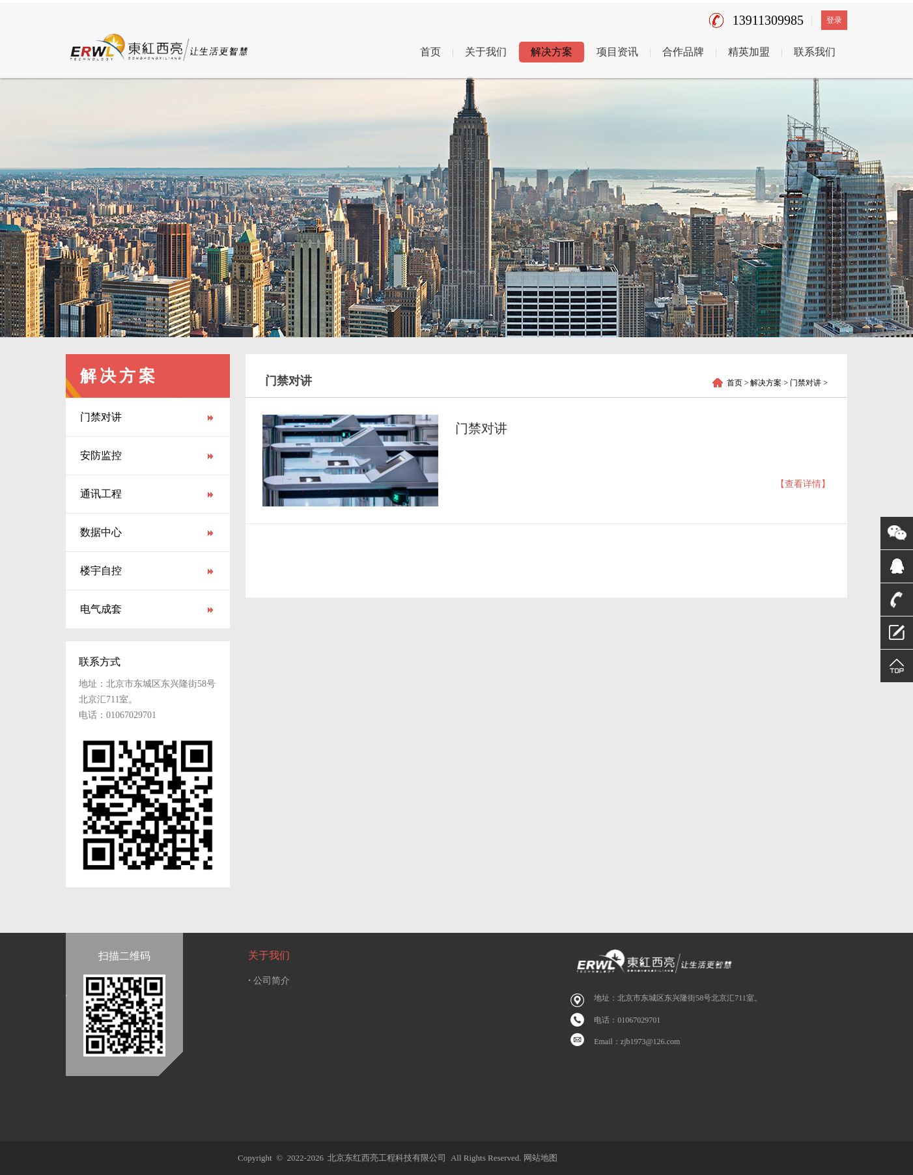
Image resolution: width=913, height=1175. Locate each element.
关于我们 (486, 51)
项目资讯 (617, 51)
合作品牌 (683, 51)
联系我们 (815, 51)
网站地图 (540, 1158)
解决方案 (551, 51)
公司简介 (269, 981)
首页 (430, 51)
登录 (834, 20)
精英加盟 (749, 51)
